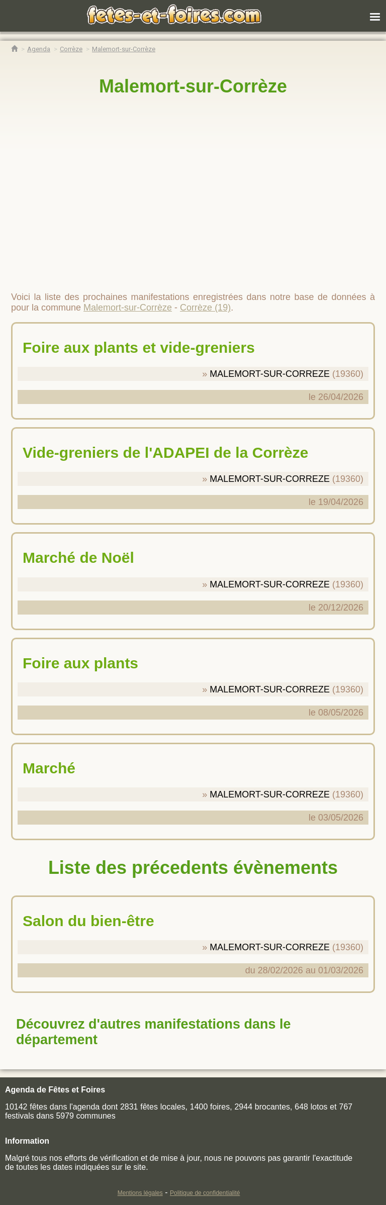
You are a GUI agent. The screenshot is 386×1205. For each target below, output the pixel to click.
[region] (193, 189)
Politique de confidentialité (205, 1192)
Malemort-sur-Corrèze (193, 86)
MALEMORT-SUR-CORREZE (270, 374)
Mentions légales (140, 1192)
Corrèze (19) (205, 308)
